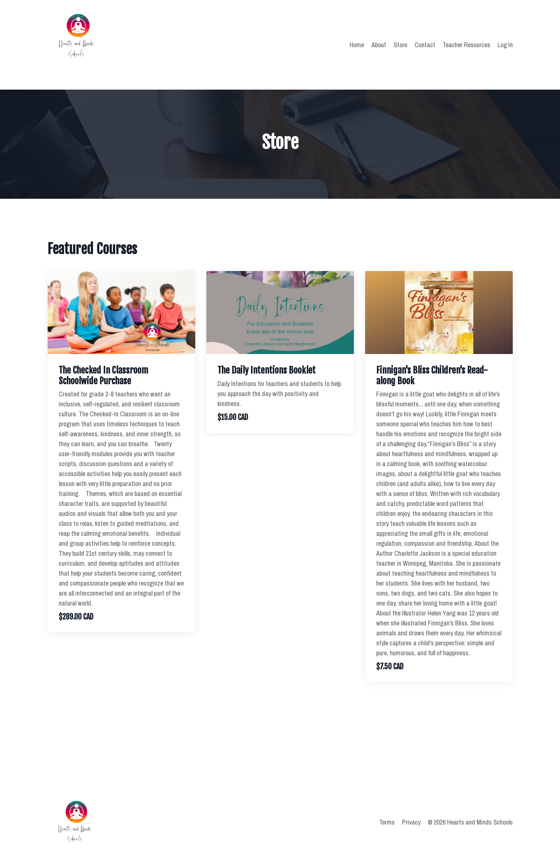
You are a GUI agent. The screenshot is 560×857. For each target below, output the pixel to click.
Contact (425, 44)
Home (357, 44)
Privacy (411, 822)
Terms (387, 822)
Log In (505, 44)
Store (400, 44)
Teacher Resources (466, 44)
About (378, 44)
